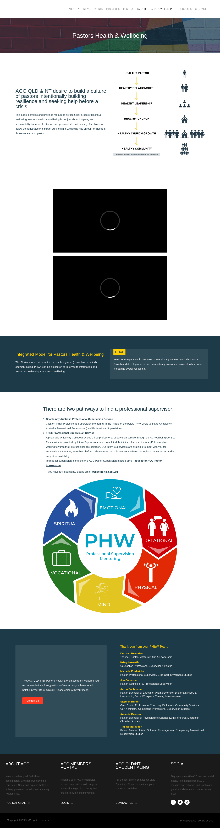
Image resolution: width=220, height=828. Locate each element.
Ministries (113, 9)
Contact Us (124, 802)
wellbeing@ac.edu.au (105, 471)
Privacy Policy (188, 820)
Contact (200, 9)
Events (98, 9)
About (74, 9)
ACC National (16, 802)
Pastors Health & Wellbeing (155, 9)
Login (65, 802)
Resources (185, 9)
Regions (128, 9)
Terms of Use (205, 820)
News (86, 9)
